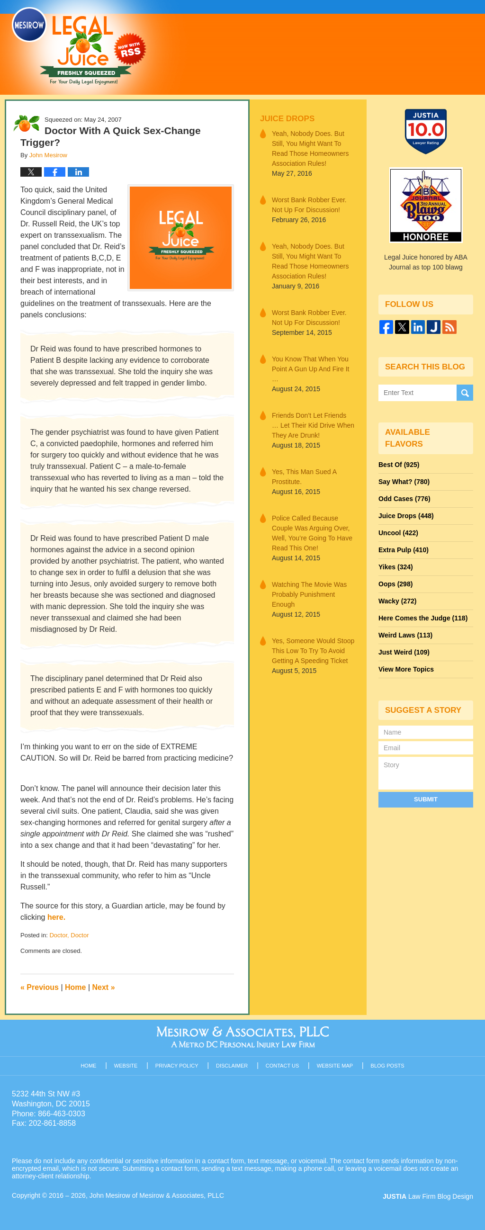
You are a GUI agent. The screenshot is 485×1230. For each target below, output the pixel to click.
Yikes (395, 567)
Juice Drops (287, 118)
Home (75, 987)
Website (126, 1065)
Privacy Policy (176, 1065)
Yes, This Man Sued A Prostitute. (304, 476)
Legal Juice (79, 46)
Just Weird (404, 652)
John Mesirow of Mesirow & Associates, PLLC (157, 1195)
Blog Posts (387, 1065)
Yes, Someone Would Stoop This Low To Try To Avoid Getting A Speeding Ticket (313, 650)
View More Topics (406, 669)
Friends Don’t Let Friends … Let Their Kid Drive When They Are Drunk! (313, 425)
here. (56, 917)
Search (465, 393)
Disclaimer (232, 1065)
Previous (39, 987)
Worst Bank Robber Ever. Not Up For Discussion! (309, 205)
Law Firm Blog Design (428, 1196)
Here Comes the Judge (422, 618)
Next (103, 987)
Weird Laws (405, 635)
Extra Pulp (403, 550)
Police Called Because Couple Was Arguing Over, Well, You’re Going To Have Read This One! (312, 533)
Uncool (398, 533)
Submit (426, 799)
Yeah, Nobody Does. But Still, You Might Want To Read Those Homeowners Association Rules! (310, 148)
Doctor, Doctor (69, 935)
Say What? (404, 481)
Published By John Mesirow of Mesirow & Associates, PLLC (353, 47)
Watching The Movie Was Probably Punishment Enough (309, 594)
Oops (395, 584)
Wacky (397, 601)
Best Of (398, 464)
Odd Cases (404, 499)
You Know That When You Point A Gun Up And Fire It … (310, 369)
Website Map (335, 1065)
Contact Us (282, 1065)
